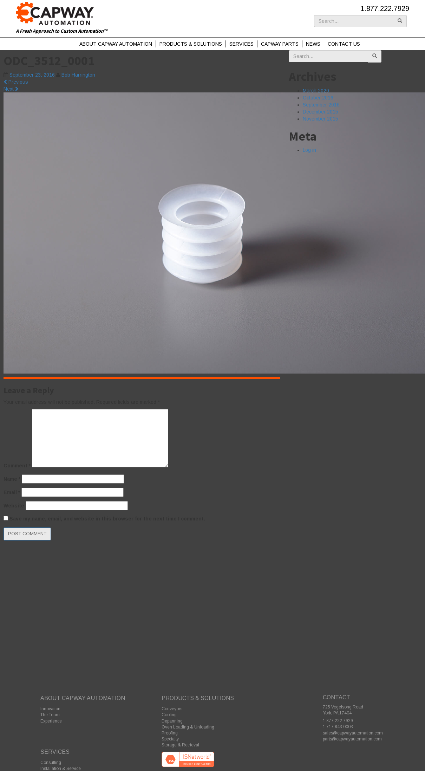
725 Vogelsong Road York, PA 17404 (343, 710)
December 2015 (320, 112)
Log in (309, 150)
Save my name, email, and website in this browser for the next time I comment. (107, 518)
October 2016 (318, 98)
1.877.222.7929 (384, 8)
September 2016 (321, 105)
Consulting (50, 762)
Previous (16, 82)
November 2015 (320, 119)
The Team (50, 714)
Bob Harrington (78, 75)
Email (12, 492)
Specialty (170, 739)
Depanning (172, 721)
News (313, 44)
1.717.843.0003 (338, 726)
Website (14, 505)
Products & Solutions (190, 44)
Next (11, 89)
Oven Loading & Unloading (188, 727)
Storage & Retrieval (180, 745)
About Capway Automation (115, 44)
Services (241, 44)
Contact (336, 697)
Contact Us (344, 44)
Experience (51, 721)
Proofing (170, 733)
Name (12, 479)
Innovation (50, 708)
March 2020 (316, 90)
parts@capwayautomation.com (352, 739)
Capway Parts (280, 44)
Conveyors (172, 708)
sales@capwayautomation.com (353, 733)
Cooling (169, 714)
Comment (17, 465)
